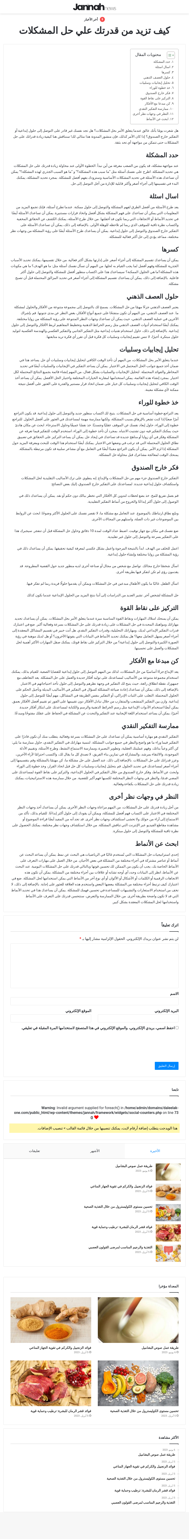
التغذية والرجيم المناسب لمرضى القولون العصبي (118, 1249)
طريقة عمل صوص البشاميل (131, 1168)
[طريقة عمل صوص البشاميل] (166, 1174)
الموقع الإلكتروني (78, 1011)
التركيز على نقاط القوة (155, 98)
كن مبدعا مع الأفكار (157, 103)
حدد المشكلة (161, 61)
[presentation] (144, 1045)
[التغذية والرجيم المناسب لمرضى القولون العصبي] (166, 1255)
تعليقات (34, 1151)
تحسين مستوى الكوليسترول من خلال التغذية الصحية (116, 1209)
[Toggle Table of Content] (168, 55)
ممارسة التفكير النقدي (153, 108)
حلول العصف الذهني (156, 77)
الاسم (174, 994)
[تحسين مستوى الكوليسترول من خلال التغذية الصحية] (166, 1214)
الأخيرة (155, 1151)
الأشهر (95, 1151)
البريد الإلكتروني (167, 1011)
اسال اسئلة (162, 67)
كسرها (166, 72)
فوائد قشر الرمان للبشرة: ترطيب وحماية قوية (119, 1229)
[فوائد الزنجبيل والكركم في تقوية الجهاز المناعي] (166, 1194)
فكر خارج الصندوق (158, 93)
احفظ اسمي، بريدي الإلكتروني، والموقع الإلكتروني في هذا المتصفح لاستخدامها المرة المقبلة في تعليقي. (98, 1028)
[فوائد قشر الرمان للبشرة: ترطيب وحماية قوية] (166, 1235)
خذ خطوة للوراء (160, 87)
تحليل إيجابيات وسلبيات (155, 82)
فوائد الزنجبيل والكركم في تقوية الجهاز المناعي (119, 1188)
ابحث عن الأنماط (157, 119)
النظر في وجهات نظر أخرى (150, 114)
